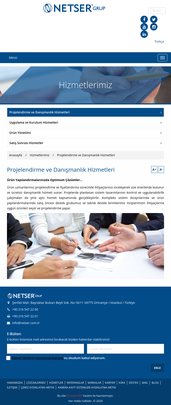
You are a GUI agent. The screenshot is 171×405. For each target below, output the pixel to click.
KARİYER (110, 383)
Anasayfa (15, 155)
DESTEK (133, 383)
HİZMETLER (56, 383)
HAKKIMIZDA (15, 383)
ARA (157, 11)
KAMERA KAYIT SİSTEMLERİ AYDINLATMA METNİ (87, 387)
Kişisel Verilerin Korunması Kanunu (38, 358)
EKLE (157, 368)
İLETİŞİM (12, 387)
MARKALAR (94, 383)
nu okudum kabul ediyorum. (59, 358)
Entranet (71, 396)
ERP (80, 396)
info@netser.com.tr (23, 323)
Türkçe (159, 41)
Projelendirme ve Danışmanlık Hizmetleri (85, 112)
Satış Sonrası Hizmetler (85, 143)
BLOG (155, 383)
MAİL (145, 383)
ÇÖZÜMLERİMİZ (36, 383)
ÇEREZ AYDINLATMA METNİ (37, 387)
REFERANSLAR (75, 383)
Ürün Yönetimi (85, 133)
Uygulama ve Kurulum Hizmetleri (85, 122)
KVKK (122, 383)
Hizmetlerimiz (39, 155)
